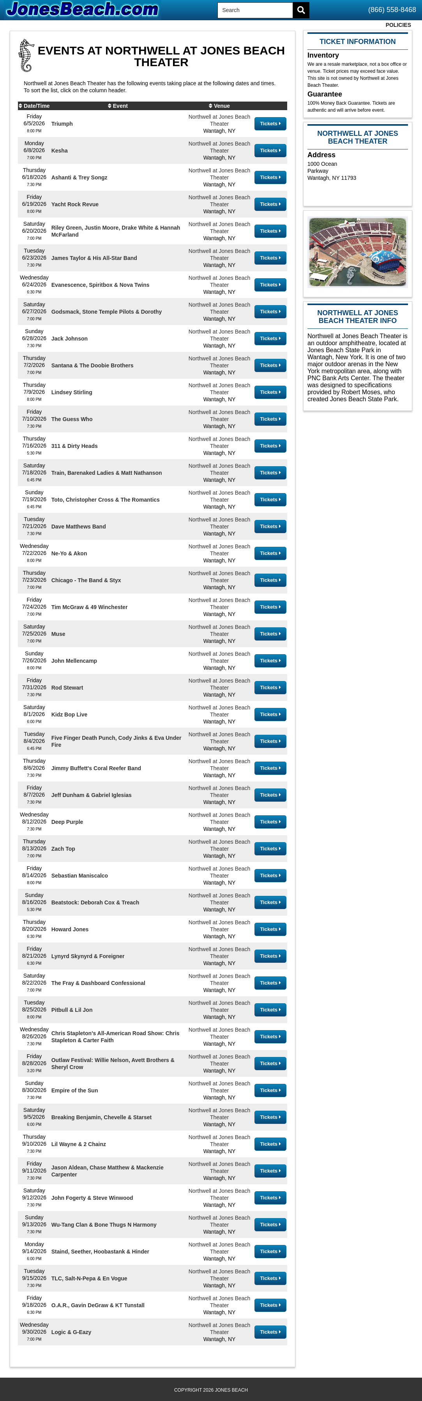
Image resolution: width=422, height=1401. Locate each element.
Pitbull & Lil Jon (72, 1010)
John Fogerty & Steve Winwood (92, 1198)
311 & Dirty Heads (74, 446)
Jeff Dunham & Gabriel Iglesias (91, 795)
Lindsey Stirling (71, 392)
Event (120, 106)
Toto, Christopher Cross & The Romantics (105, 500)
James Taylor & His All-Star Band (94, 258)
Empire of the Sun (74, 1090)
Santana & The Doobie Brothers (92, 365)
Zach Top (63, 849)
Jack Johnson (69, 338)
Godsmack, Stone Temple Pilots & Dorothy (106, 312)
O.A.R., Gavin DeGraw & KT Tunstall (98, 1305)
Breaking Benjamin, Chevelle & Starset (101, 1117)
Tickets (270, 123)
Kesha (59, 150)
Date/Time (37, 106)
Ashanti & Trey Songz (79, 177)
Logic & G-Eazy (71, 1332)
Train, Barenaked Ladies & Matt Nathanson (106, 473)
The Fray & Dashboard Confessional (98, 983)
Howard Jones (70, 929)
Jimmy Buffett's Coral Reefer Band (96, 768)
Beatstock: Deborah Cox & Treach (95, 902)
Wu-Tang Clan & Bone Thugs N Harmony (104, 1225)
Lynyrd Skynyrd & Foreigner (88, 956)
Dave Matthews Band (78, 526)
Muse (58, 634)
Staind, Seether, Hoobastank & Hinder (100, 1251)
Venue (222, 106)
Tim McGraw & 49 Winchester (89, 607)
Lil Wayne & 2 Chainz (78, 1144)
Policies (398, 25)
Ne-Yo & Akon (69, 553)
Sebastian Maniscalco (79, 876)
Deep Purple (67, 822)
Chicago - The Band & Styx (86, 580)
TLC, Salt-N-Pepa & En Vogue (89, 1278)
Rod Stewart (67, 688)
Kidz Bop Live (69, 714)
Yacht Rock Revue (75, 204)
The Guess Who (72, 419)
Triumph (62, 124)
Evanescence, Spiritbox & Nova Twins (100, 285)
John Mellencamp (74, 661)
